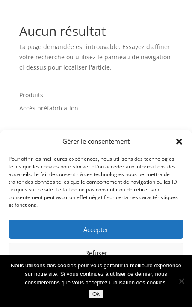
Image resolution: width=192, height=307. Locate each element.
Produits (31, 95)
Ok (96, 294)
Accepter (96, 229)
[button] (179, 141)
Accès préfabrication (48, 108)
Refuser (96, 253)
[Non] (181, 281)
